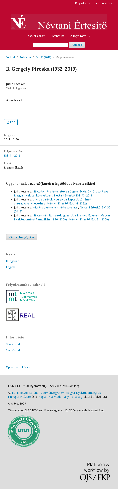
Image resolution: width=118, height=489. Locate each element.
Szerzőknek (13, 350)
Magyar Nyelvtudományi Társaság (60, 397)
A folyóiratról (79, 36)
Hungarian (12, 261)
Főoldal (10, 57)
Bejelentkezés (103, 3)
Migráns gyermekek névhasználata (55, 207)
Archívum (58, 36)
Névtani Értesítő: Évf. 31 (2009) (89, 219)
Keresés (77, 44)
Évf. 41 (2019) (43, 57)
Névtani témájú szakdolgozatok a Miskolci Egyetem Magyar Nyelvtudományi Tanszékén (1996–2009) (62, 217)
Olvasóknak (13, 344)
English (10, 267)
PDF (12, 122)
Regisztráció (82, 3)
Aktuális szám (37, 36)
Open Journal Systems (20, 367)
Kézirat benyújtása (21, 237)
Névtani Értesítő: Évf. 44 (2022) (67, 203)
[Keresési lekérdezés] (50, 45)
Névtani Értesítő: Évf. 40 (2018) (74, 195)
